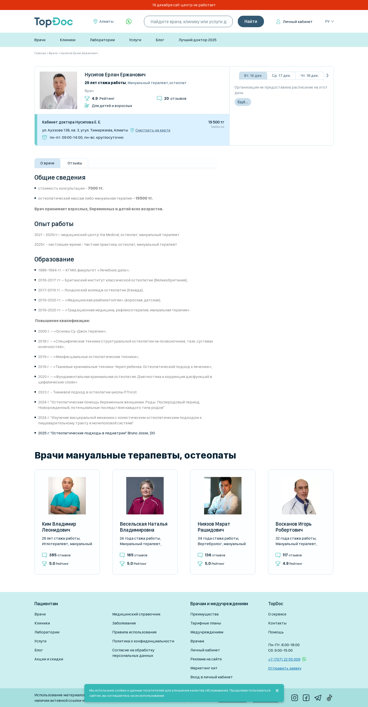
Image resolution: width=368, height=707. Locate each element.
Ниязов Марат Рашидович (214, 527)
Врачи (39, 39)
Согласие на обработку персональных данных (133, 653)
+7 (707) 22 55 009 (284, 659)
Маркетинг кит (204, 668)
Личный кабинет (298, 21)
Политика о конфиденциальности (143, 641)
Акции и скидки (48, 659)
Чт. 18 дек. (310, 75)
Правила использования (134, 632)
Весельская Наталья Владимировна (143, 527)
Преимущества (204, 614)
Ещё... (243, 102)
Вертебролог (210, 543)
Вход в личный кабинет (211, 677)
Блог (160, 39)
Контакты (277, 623)
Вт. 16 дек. (253, 75)
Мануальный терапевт (147, 82)
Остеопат (178, 82)
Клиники (67, 39)
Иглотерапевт (55, 543)
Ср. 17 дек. (281, 75)
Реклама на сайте (206, 659)
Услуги (135, 39)
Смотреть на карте (152, 130)
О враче (47, 163)
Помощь (276, 632)
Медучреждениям (206, 632)
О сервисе (277, 614)
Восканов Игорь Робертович (293, 527)
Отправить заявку (284, 668)
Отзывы (75, 163)
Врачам (197, 641)
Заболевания (124, 623)
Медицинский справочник (136, 614)
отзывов (175, 98)
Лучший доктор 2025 (198, 39)
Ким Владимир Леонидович (59, 527)
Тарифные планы (205, 623)
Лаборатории (102, 39)
